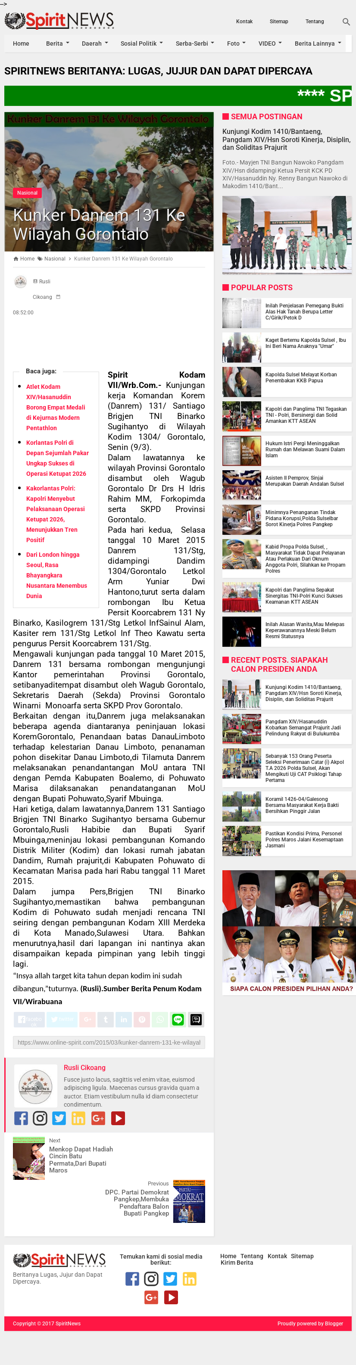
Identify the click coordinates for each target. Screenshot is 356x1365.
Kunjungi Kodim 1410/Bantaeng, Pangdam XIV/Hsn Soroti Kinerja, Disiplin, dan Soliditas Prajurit (286, 139)
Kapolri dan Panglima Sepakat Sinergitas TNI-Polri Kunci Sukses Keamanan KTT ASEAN (304, 596)
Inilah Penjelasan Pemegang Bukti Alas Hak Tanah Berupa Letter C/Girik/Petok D (304, 312)
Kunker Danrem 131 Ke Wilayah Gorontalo (100, 224)
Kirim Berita (237, 1219)
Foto (235, 43)
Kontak (244, 22)
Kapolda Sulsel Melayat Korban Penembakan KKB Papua (301, 378)
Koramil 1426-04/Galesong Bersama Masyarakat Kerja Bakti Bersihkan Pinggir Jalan (302, 805)
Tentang (315, 22)
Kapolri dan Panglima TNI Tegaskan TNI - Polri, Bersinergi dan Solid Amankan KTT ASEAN (306, 415)
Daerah (93, 43)
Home (21, 43)
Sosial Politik (140, 43)
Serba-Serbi (193, 43)
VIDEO (269, 43)
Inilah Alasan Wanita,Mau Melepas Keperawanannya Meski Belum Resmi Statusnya (304, 630)
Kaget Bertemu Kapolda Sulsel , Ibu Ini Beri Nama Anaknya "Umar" (305, 343)
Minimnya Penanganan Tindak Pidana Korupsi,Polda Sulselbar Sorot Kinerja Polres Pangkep (301, 518)
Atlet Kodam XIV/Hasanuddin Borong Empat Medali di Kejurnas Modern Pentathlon (55, 407)
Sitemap (279, 22)
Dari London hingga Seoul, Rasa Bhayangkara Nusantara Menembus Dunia (56, 575)
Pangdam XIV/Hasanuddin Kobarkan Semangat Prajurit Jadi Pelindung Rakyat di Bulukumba (303, 728)
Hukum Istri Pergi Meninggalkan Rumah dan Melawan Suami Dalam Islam (305, 450)
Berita (55, 43)
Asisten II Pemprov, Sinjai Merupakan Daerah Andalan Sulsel (304, 481)
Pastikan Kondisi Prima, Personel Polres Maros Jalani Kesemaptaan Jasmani (304, 840)
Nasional (27, 193)
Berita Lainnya (317, 43)
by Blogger (330, 1281)
